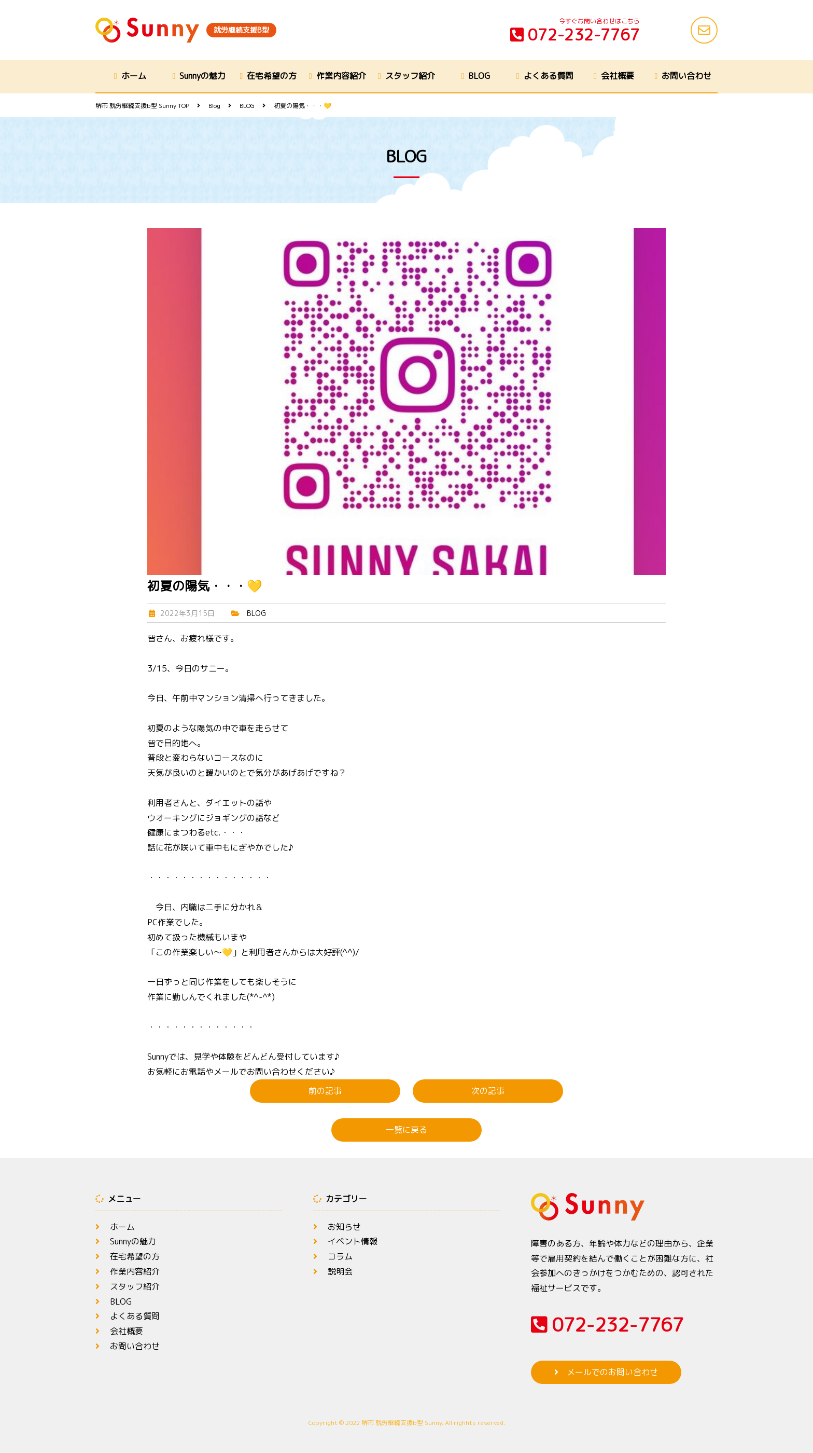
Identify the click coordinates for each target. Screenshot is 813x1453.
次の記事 (487, 1090)
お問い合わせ (686, 75)
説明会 (340, 1271)
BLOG (479, 75)
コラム (340, 1256)
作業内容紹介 (341, 75)
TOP (142, 105)
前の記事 (325, 1090)
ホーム (133, 75)
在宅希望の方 (272, 75)
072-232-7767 (575, 35)
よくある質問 (548, 75)
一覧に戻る (406, 1129)
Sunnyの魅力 (202, 75)
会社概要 (617, 75)
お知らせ (344, 1226)
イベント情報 (352, 1241)
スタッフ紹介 (410, 75)
